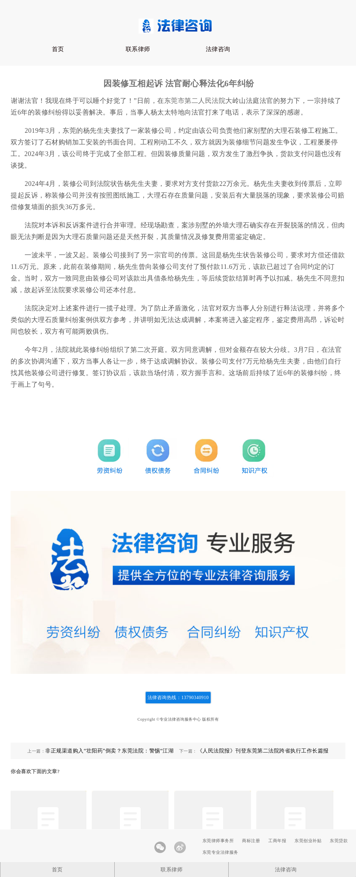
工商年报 (277, 840)
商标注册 (251, 840)
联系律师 (138, 49)
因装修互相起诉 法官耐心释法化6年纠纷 (178, 83)
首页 (58, 49)
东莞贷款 (339, 840)
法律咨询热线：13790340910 (178, 697)
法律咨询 (218, 49)
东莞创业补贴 (308, 840)
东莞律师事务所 (218, 840)
